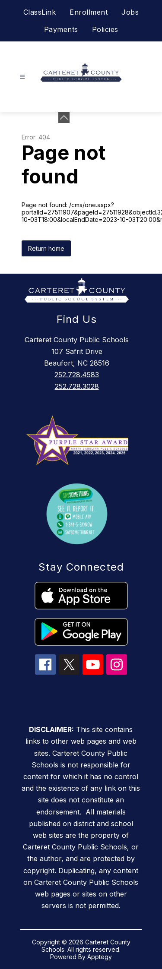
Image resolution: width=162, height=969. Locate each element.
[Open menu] (22, 77)
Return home (46, 248)
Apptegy (99, 956)
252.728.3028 (77, 386)
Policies (105, 29)
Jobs (130, 12)
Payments (61, 29)
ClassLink (39, 12)
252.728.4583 (76, 374)
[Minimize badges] (64, 117)
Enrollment (89, 12)
